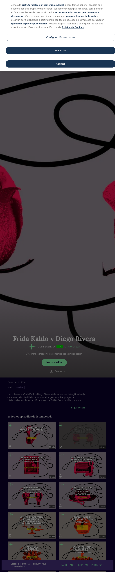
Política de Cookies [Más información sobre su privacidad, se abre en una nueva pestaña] (73, 24)
